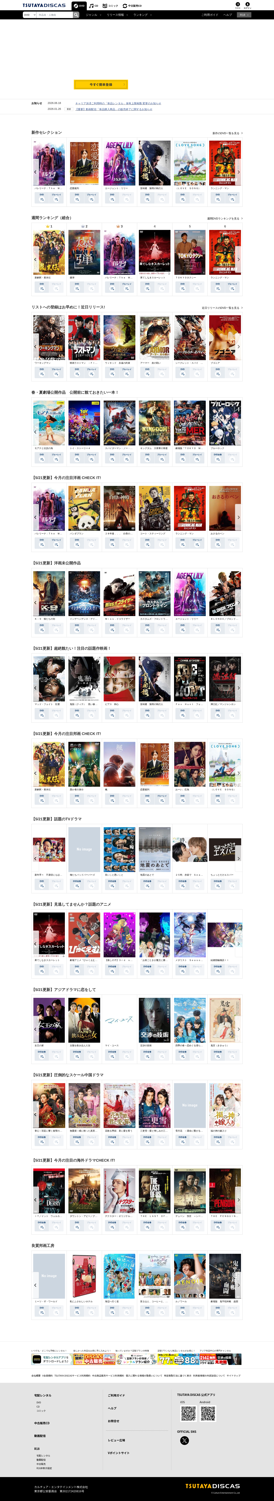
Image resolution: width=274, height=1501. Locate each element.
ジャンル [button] (91, 14)
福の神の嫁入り (219, 1131)
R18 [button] (242, 14)
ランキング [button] (140, 14)
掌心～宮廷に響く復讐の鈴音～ (51, 1131)
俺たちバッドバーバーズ (82, 875)
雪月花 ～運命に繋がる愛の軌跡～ (193, 1131)
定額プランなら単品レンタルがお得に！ (176, 1351)
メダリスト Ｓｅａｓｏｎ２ (190, 960)
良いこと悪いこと (114, 875)
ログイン (247, 8)
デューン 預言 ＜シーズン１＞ (192, 1216)
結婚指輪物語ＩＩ (220, 960)
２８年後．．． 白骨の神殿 (120, 533)
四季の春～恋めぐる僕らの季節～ (192, 1045)
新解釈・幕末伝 (43, 277)
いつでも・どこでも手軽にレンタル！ (49, 1351)
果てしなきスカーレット (152, 277)
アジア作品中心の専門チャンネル (215, 1351)
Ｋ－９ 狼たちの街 (45, 619)
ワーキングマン (43, 363)
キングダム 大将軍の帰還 (154, 448)
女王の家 (39, 1045)
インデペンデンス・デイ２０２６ (87, 619)
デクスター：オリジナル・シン (121, 1216)
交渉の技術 (146, 1045)
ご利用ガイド (209, 14)
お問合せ (113, 1421)
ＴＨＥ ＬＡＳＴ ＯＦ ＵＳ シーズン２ (163, 1216)
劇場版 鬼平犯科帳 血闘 (224, 1301)
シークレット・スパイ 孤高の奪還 (193, 363)
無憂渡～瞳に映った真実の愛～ (86, 1131)
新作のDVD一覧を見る (226, 133)
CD (96, 5)
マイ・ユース (112, 1045)
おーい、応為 (182, 789)
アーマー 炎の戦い (150, 363)
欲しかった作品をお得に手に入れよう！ (92, 1351)
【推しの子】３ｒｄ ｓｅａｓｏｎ (123, 960)
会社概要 (36, 1375)
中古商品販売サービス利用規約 (108, 1375)
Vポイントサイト (119, 1453)
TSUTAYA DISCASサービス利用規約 (72, 1375)
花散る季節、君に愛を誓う (118, 1131)
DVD (81, 5)
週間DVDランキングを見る (223, 218)
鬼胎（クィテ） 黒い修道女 (85, 704)
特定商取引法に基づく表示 (177, 1375)
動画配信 (40, 1436)
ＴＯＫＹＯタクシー (185, 277)
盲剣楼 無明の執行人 (151, 188)
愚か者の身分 (77, 789)
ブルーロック (217, 448)
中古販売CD (135, 5)
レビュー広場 (116, 1440)
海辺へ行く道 (112, 1301)
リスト (238, 8)
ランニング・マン (220, 188)
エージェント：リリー (116, 188)
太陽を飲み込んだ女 (80, 1045)
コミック (113, 5)
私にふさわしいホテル (81, 1301)
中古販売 (41, 1463)
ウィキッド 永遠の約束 (117, 363)
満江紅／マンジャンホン (223, 704)
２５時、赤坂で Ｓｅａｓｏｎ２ (192, 875)
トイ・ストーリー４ (80, 448)
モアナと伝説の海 (44, 448)
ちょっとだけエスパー (222, 875)
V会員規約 (47, 1375)
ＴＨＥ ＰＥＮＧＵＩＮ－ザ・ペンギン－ (232, 1216)
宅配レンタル (43, 1455)
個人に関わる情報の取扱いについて (144, 1375)
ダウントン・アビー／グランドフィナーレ (91, 1216)
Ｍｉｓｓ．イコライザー (117, 619)
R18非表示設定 (44, 1468)
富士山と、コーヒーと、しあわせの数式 (160, 1301)
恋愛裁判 (74, 188)
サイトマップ (234, 1375)
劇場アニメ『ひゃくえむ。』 (85, 960)
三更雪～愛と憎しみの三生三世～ (157, 1131)
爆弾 (72, 277)
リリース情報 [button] (115, 14)
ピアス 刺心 (112, 704)
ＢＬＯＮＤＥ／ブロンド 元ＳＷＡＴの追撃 (233, 619)
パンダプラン (77, 533)
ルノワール (181, 1301)
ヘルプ (227, 14)
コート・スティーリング (152, 533)
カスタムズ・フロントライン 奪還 (158, 619)
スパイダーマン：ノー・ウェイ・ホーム (125, 448)
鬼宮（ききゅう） (220, 1045)
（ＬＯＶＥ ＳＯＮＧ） (188, 188)
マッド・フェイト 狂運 (47, 704)
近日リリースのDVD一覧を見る (221, 307)
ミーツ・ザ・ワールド (46, 1301)
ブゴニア (215, 363)
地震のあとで (147, 875)
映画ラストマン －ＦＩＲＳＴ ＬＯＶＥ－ (92, 363)
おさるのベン (217, 533)
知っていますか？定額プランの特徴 (132, 1351)
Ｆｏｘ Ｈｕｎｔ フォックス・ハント (196, 704)
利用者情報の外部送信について (209, 1375)
